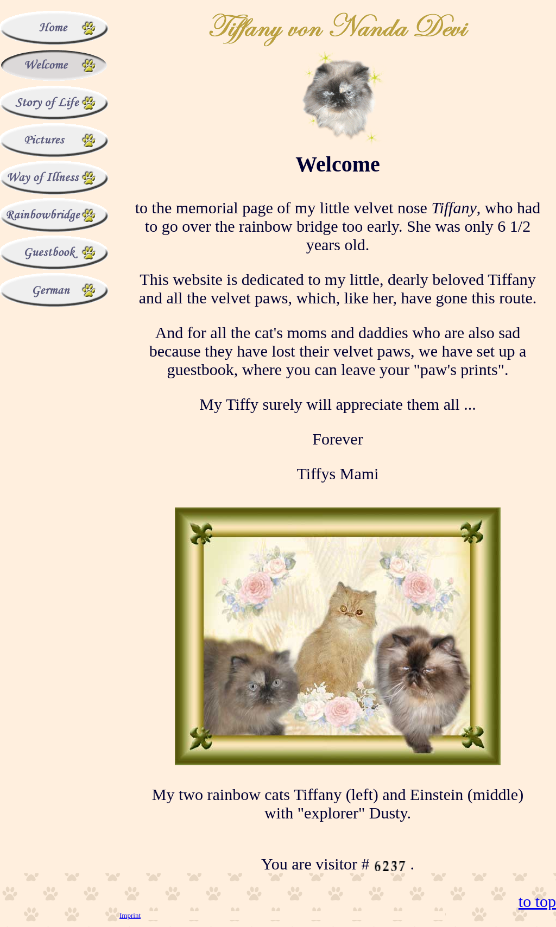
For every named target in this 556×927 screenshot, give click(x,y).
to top (537, 901)
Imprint (130, 915)
